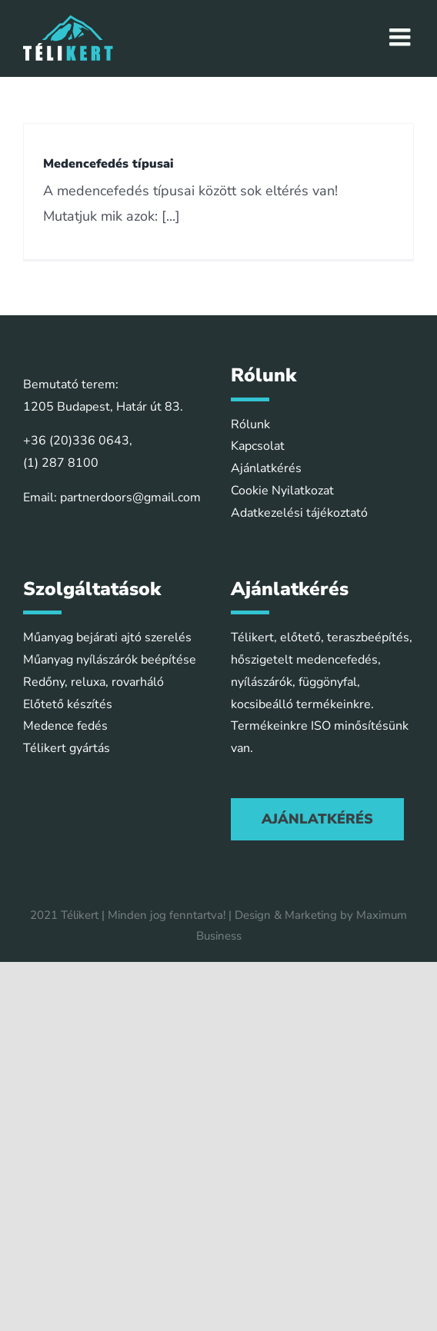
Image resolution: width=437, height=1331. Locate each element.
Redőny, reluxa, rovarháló (93, 682)
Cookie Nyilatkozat (282, 490)
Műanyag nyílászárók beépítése (109, 659)
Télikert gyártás (66, 748)
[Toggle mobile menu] (401, 37)
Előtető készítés (67, 704)
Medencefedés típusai (108, 163)
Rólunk (250, 424)
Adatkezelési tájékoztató (299, 512)
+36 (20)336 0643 (76, 440)
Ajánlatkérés (266, 468)
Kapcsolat (258, 446)
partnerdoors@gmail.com (130, 497)
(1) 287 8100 (60, 462)
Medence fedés (65, 725)
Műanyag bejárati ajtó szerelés (107, 637)
